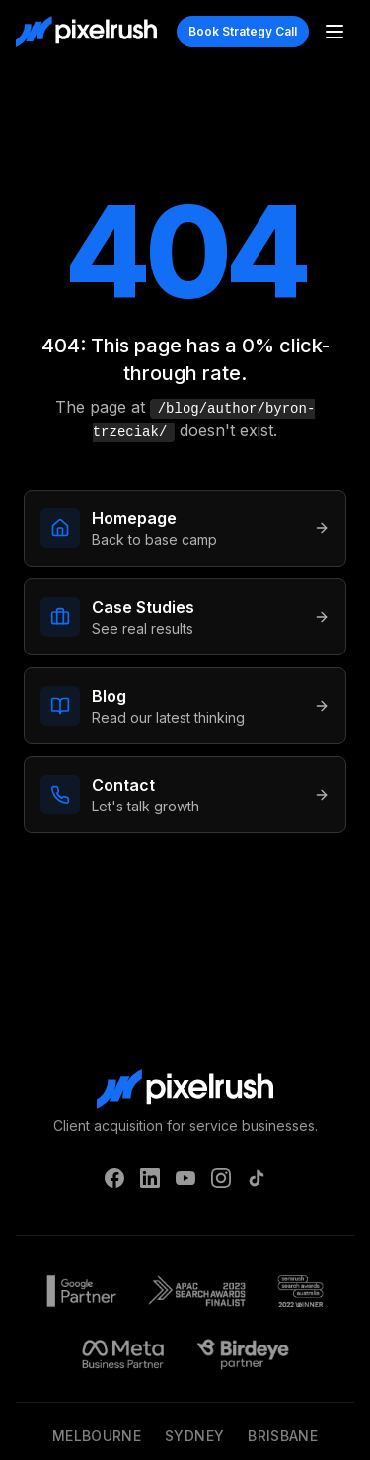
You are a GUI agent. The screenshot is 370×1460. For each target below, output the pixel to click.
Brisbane (283, 1435)
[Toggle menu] (334, 31)
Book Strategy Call (242, 31)
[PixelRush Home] (86, 31)
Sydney (194, 1435)
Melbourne (96, 1435)
